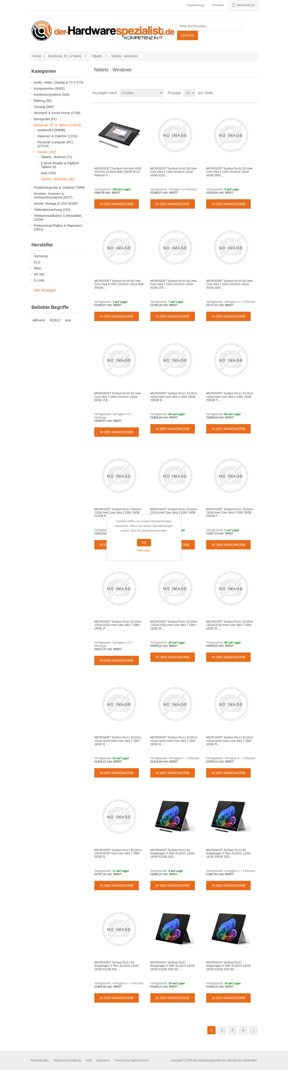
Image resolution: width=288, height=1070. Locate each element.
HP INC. (40, 274)
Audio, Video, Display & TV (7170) (58, 82)
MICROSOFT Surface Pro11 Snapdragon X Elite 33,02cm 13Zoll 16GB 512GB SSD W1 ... (172, 966)
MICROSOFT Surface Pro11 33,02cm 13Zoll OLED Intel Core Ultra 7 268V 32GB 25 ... (229, 741)
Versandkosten (39, 1060)
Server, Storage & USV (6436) (56, 203)
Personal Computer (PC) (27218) (55, 144)
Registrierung (195, 5)
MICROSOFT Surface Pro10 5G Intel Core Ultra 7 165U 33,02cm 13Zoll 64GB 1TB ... (117, 397)
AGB (88, 1060)
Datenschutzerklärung (67, 1060)
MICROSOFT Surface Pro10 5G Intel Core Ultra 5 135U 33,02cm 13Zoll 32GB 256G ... (229, 172)
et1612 (55, 320)
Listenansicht (255, 93)
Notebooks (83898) (51, 130)
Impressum (103, 1060)
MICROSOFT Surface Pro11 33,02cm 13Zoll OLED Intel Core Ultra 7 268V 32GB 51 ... (117, 853)
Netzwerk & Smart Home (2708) (57, 113)
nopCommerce (140, 1060)
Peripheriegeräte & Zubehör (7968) (59, 187)
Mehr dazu (144, 550)
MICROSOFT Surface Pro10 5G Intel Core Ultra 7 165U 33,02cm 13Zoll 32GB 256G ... (229, 284)
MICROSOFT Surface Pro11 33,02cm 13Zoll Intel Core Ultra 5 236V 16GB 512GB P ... (173, 513)
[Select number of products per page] (189, 93)
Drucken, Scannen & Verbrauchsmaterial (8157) (53, 195)
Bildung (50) (43, 101)
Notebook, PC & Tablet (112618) (57, 125)
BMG (37, 268)
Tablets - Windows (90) (57, 179)
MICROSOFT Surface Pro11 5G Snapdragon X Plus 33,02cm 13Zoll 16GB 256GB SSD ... (228, 853)
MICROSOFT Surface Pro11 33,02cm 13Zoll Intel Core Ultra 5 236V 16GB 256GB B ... (173, 397)
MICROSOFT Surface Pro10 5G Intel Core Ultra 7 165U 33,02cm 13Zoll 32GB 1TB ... (173, 284)
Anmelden (218, 5)
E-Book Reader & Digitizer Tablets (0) (60, 165)
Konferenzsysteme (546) (52, 94)
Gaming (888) (44, 107)
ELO (37, 262)
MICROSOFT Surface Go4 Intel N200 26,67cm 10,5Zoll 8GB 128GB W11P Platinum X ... (117, 172)
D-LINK (39, 280)
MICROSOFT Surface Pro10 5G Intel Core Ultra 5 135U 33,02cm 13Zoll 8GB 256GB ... (118, 284)
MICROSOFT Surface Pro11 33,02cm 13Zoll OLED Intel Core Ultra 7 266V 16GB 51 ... (117, 741)
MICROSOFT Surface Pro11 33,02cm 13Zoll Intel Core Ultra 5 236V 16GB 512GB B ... (117, 513)
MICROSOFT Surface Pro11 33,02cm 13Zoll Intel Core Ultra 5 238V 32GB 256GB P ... (229, 513)
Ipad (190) (48, 173)
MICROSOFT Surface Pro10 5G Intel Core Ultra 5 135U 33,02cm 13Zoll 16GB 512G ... (173, 172)
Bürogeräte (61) (45, 119)
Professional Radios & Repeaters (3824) (58, 227)
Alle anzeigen (45, 290)
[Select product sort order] (141, 93)
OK (144, 543)
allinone (39, 320)
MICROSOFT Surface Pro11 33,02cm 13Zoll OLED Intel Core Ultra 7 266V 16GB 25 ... (173, 625)
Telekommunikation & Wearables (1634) (58, 217)
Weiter (254, 1030)
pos (68, 320)
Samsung (41, 256)
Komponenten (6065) (49, 88)
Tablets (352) (46, 152)
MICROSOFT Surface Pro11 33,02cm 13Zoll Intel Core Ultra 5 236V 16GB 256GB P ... (229, 397)
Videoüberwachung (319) (52, 209)
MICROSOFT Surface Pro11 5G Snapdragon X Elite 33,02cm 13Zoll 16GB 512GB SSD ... (172, 853)
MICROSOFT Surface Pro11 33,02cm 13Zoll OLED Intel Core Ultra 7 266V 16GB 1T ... (117, 625)
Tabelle (246, 93)
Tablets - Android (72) (56, 157)
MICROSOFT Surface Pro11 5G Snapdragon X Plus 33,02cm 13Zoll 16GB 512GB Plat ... (116, 966)
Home (37, 56)
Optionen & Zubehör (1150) (57, 136)
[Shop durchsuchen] (210, 26)
